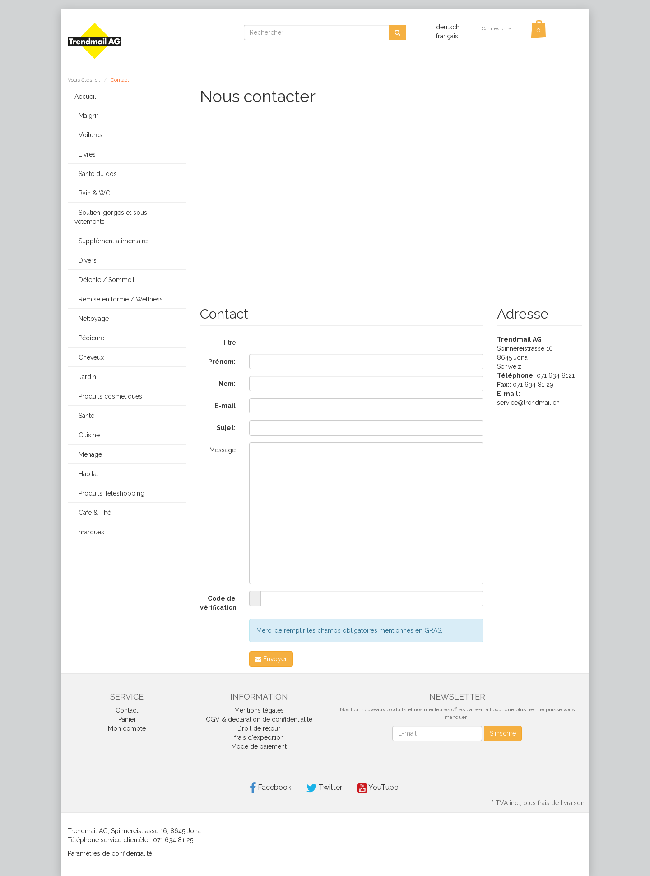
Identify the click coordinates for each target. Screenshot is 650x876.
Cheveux (89, 357)
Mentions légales (259, 710)
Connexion (496, 29)
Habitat (86, 473)
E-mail (225, 405)
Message (222, 450)
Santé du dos (95, 173)
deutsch (448, 27)
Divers (85, 260)
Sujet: (226, 427)
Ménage (88, 454)
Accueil (85, 96)
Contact (127, 710)
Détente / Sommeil (104, 279)
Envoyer (271, 659)
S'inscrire (503, 733)
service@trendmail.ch (528, 402)
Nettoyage (91, 318)
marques (89, 532)
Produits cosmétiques (108, 396)
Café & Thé (92, 512)
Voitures (88, 135)
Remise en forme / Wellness (118, 299)
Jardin (85, 376)
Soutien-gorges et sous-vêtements (112, 217)
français (447, 36)
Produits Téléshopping (109, 493)
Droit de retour (258, 728)
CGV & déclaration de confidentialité (259, 719)
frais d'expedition (259, 737)
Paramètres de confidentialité (110, 853)
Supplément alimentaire (111, 241)
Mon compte (127, 728)
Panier (127, 719)
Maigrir (86, 115)
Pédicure (89, 338)
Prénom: (222, 361)
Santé (84, 415)
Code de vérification (218, 603)
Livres (85, 154)
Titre (229, 342)
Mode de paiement (259, 746)
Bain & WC (92, 193)
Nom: (227, 383)
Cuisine (87, 435)
